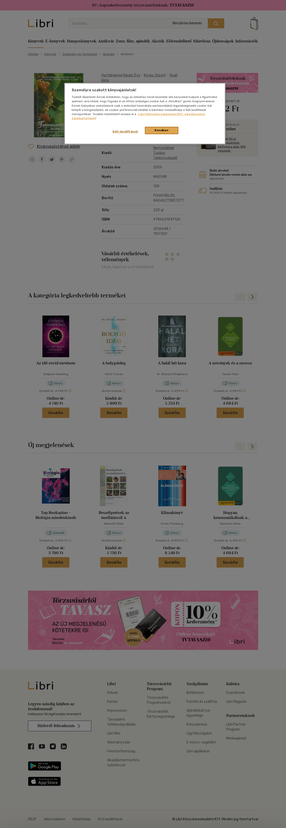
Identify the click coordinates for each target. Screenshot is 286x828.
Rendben (161, 130)
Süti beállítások (125, 131)
